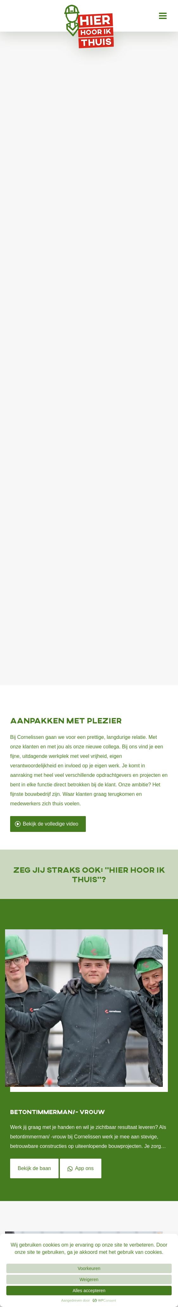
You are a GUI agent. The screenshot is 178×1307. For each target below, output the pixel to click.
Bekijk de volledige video (46, 824)
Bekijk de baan (34, 1168)
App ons (80, 1168)
